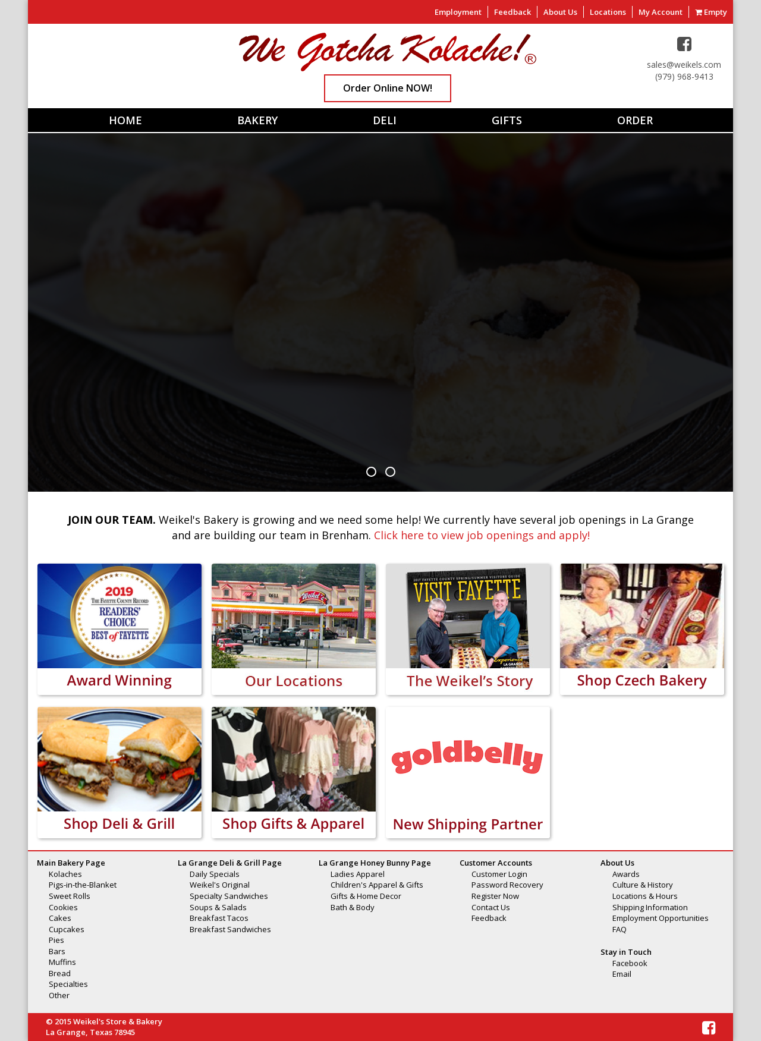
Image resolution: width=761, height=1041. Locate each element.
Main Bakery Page (71, 862)
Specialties (68, 984)
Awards (626, 874)
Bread (60, 973)
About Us (560, 12)
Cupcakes (66, 929)
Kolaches (65, 874)
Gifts (507, 120)
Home (125, 120)
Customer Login (499, 874)
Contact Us (490, 907)
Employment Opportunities (660, 918)
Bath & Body (353, 907)
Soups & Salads (218, 907)
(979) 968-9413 (684, 76)
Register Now (495, 896)
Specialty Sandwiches (229, 896)
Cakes (60, 918)
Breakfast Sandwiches (230, 929)
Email (621, 973)
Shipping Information (650, 907)
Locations (608, 12)
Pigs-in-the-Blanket (83, 884)
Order (635, 120)
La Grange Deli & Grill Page (230, 862)
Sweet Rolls (69, 896)
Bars (57, 951)
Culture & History (642, 884)
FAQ (619, 929)
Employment (458, 12)
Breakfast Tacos (219, 918)
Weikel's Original (220, 884)
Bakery (257, 120)
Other (59, 995)
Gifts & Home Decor (366, 896)
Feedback (512, 12)
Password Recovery (507, 884)
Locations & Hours (645, 896)
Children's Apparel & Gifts (377, 884)
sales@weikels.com (684, 64)
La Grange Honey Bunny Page (375, 862)
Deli (385, 120)
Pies (56, 940)
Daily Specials (215, 874)
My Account (661, 12)
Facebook (629, 963)
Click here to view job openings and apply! (482, 535)
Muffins (62, 962)
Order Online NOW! (387, 88)
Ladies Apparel (358, 874)
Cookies (63, 907)
